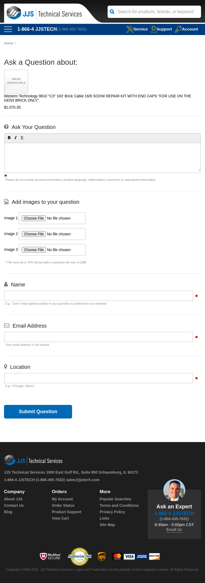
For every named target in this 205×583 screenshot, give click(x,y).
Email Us (174, 529)
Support (161, 29)
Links (104, 518)
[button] (9, 137)
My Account (62, 499)
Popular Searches (115, 499)
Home (8, 43)
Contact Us (14, 505)
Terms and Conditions (119, 505)
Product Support (66, 512)
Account (186, 29)
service (137, 29)
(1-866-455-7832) (71, 29)
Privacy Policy (112, 512)
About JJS (13, 499)
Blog (8, 512)
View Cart (60, 518)
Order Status (63, 505)
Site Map (107, 525)
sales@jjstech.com (83, 480)
